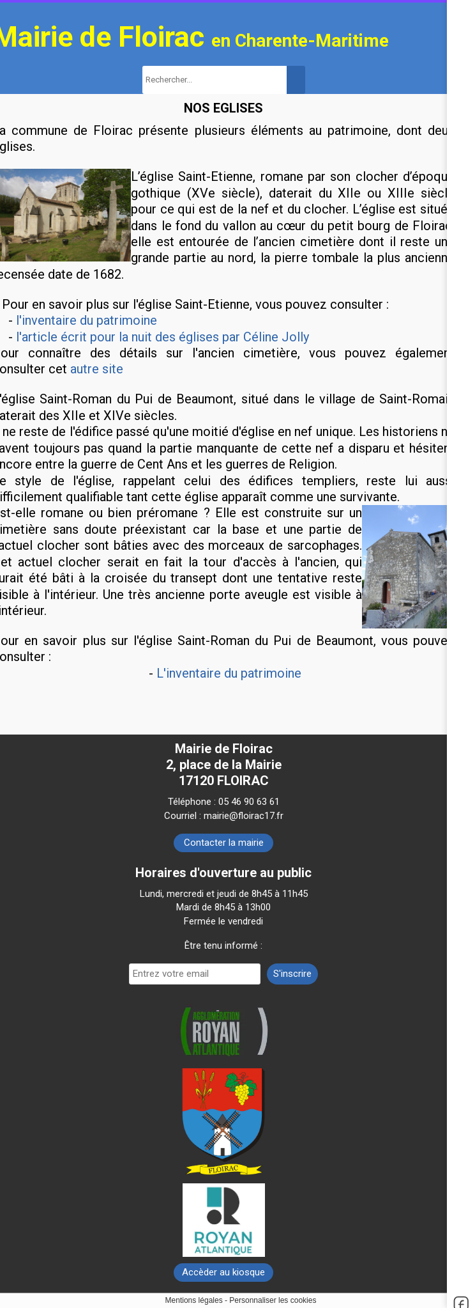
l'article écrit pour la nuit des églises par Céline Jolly (162, 337)
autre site (96, 369)
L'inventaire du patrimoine (228, 673)
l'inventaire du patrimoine (86, 320)
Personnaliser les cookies (272, 1300)
